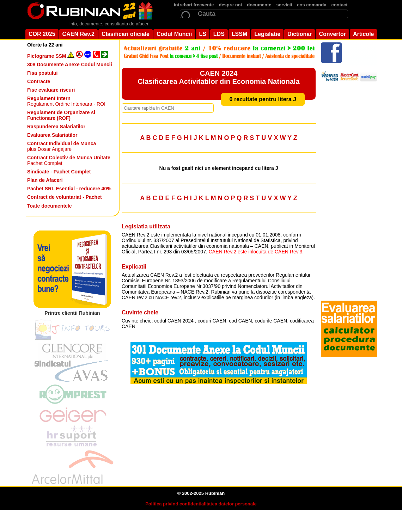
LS (202, 34)
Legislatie (267, 34)
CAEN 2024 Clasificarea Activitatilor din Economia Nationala (218, 77)
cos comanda (311, 4)
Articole (363, 34)
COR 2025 (42, 34)
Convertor (332, 34)
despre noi (230, 4)
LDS (219, 34)
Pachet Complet (68, 160)
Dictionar (299, 34)
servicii (284, 4)
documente (259, 4)
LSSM (239, 34)
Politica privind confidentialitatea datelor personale (201, 503)
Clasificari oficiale (126, 34)
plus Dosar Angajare (61, 146)
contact (339, 4)
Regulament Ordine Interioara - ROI (66, 101)
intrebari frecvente (194, 4)
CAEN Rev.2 (78, 34)
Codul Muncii (174, 34)
